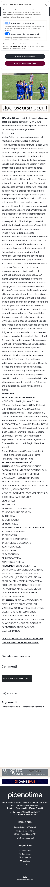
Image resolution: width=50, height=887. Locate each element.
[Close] (46, 5)
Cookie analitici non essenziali (25, 34)
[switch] (7, 33)
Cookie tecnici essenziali (22, 23)
